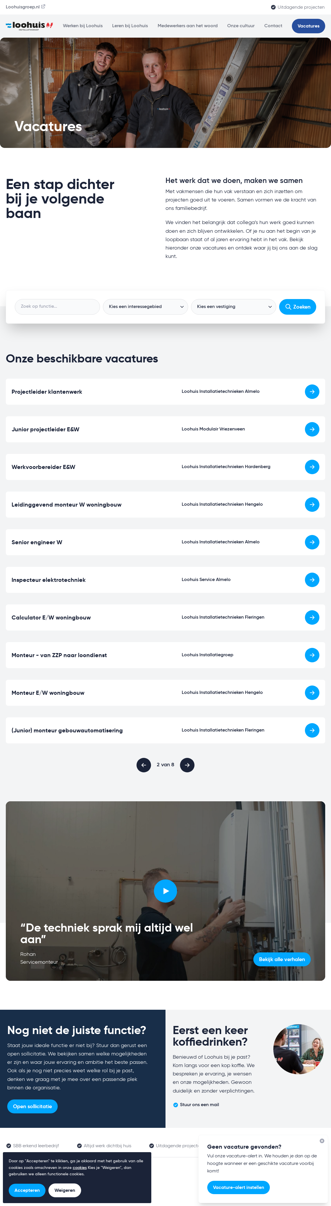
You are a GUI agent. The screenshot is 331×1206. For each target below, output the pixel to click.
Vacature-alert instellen (238, 1187)
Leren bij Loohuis (130, 26)
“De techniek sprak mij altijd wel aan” (106, 933)
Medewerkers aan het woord (188, 26)
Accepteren (27, 1190)
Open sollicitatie (32, 1106)
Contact (273, 26)
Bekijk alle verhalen (282, 959)
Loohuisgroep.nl (26, 6)
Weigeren (64, 1190)
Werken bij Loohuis (83, 26)
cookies (80, 1168)
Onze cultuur (240, 26)
